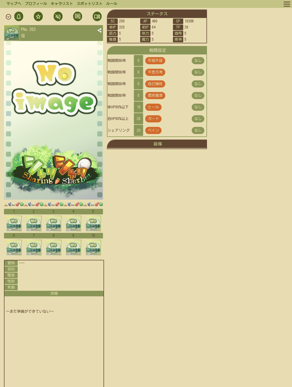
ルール (111, 4)
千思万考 (155, 72)
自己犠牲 (155, 84)
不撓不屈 (155, 60)
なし (198, 60)
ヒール (153, 107)
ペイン (153, 130)
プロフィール (36, 4)
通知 (19, 17)
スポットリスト (89, 4)
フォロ (37, 17)
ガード (153, 119)
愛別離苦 (155, 95)
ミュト (57, 17)
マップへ (13, 4)
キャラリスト (62, 4)
